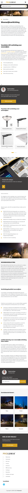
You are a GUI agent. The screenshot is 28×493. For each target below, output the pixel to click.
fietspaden (13, 51)
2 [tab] (15, 152)
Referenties (8, 457)
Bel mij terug (22, 381)
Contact (7, 463)
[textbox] (14, 6)
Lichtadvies (8, 476)
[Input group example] (11, 381)
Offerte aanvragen (8, 101)
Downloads (8, 459)
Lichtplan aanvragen (10, 474)
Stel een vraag (9, 445)
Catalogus (8, 470)
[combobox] (14, 6)
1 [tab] (13, 152)
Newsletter (8, 472)
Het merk (7, 461)
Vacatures (8, 465)
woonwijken (8, 51)
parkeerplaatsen (4, 53)
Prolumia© (19, 490)
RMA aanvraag (9, 467)
